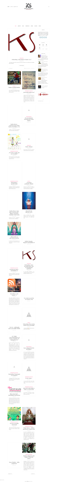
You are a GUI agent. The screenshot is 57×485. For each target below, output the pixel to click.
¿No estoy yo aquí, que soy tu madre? (14, 153)
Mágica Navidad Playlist (14, 87)
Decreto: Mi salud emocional (14, 425)
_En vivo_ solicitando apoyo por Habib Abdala (14, 328)
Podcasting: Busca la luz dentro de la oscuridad (29, 325)
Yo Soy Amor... (28, 378)
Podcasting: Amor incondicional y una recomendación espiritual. (29, 266)
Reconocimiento (29, 116)
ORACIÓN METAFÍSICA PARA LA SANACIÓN (29, 389)
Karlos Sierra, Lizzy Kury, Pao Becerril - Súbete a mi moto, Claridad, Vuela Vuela (14, 212)
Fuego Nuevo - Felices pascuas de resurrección (28, 430)
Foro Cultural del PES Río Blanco (29, 348)
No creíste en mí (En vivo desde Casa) (29, 298)
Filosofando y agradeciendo (14, 183)
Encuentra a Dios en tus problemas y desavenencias (44, 78)
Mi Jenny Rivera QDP (43, 55)
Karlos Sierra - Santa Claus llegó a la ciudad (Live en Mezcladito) (44, 87)
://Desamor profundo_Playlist (28, 183)
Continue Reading (21, 65)
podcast (29, 322)
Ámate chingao (29, 146)
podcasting (29, 145)
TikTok (43, 48)
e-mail (39, 45)
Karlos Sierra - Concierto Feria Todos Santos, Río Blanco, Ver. (14, 125)
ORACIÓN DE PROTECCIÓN (28, 211)
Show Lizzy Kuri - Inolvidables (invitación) (14, 395)
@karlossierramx (2, 482)
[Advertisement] (28, 19)
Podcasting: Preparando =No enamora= (14, 375)
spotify (46, 45)
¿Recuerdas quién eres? (29, 92)
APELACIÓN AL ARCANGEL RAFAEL (14, 237)
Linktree (46, 48)
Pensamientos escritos (14, 372)
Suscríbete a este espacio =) (14, 294)
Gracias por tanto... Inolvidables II (14, 270)
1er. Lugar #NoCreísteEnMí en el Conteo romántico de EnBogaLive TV (14, 338)
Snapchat (40, 48)
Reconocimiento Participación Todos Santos (29, 119)
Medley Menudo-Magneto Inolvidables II (29, 242)
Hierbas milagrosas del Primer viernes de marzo (29, 460)
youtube (43, 45)
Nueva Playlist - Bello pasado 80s (14, 465)
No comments (10, 68)
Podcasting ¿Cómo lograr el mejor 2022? (22, 59)
